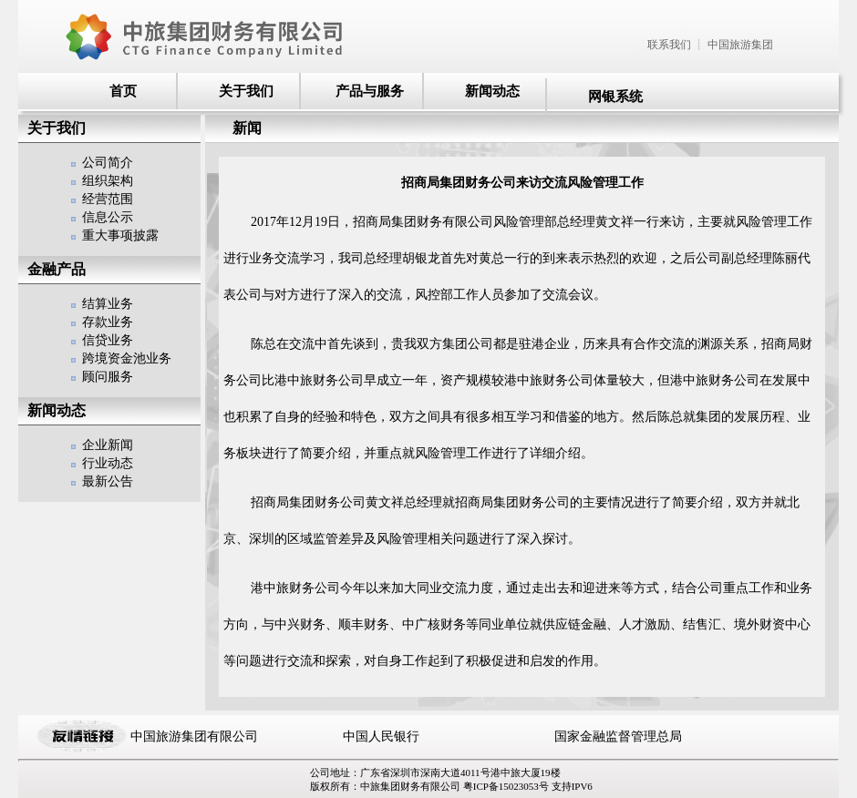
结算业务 (107, 304)
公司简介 (107, 162)
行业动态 (107, 463)
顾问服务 (107, 377)
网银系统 (615, 96)
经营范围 (107, 199)
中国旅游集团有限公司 (194, 736)
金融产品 (56, 269)
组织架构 (107, 181)
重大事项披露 (120, 235)
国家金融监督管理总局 (618, 736)
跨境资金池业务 (126, 358)
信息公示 (107, 217)
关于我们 (246, 91)
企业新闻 (107, 445)
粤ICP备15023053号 (507, 786)
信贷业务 (107, 340)
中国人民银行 (381, 736)
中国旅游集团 (740, 44)
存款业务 (107, 322)
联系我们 (669, 44)
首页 (123, 91)
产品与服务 (370, 91)
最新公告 (107, 481)
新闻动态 (492, 91)
